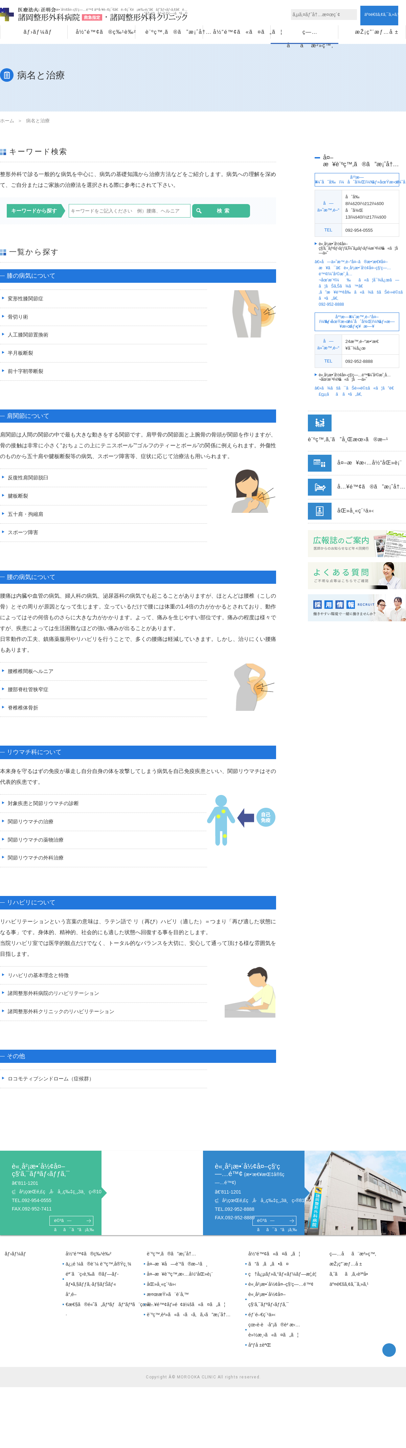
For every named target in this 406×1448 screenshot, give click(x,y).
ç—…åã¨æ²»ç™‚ (310, 34)
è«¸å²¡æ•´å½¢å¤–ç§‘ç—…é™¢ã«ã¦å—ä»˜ (354, 377)
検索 (210, 211)
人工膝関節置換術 (28, 336)
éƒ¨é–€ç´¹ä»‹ (261, 1322)
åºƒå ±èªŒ (259, 1353)
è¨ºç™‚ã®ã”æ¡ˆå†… (174, 32)
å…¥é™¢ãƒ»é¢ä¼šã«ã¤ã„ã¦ (186, 1312)
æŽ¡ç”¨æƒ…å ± (376, 32)
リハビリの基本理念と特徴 (38, 981)
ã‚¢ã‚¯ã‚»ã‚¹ (384, 14)
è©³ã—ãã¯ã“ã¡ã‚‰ (71, 1229)
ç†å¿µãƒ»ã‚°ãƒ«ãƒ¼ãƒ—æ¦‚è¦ (284, 1282)
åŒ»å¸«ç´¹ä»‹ (161, 1292)
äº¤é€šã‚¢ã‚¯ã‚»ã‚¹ (349, 1292)
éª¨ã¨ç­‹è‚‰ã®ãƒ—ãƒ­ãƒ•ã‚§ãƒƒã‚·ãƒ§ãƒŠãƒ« (92, 1287)
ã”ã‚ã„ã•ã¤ (268, 1272)
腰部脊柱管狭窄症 (28, 694)
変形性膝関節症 (25, 299)
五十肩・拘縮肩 (25, 517)
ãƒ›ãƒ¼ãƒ (37, 32)
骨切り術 (17, 317)
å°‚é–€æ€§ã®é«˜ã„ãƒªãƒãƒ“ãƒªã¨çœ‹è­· (104, 1312)
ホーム (7, 120)
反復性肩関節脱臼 (28, 480)
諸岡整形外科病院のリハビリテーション (55, 1000)
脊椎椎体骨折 (22, 712)
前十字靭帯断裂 (25, 373)
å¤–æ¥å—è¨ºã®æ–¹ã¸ (177, 1272)
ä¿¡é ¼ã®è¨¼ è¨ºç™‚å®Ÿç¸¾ (98, 1272)
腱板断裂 (17, 498)
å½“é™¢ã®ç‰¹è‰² (105, 32)
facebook (389, 1358)
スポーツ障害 (22, 536)
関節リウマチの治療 (30, 827)
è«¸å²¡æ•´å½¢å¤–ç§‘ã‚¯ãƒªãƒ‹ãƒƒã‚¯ (268, 1307)
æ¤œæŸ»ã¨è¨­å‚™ (168, 1302)
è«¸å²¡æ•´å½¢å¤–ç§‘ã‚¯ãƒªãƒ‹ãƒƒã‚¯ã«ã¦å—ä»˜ (360, 248)
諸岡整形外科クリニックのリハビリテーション (63, 1019)
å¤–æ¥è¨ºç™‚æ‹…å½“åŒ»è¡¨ (180, 1282)
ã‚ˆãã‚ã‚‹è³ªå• (350, 1282)
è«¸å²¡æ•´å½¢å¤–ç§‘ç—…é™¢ (280, 1292)
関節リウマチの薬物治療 (36, 845)
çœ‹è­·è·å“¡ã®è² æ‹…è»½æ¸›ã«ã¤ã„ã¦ (274, 1338)
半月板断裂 (19, 354)
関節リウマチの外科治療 (36, 864)
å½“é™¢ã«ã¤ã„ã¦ (241, 32)
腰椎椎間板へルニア (30, 675)
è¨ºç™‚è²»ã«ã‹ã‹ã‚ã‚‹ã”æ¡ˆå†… (189, 1322)
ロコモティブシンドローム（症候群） (52, 1087)
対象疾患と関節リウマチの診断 (44, 808)
